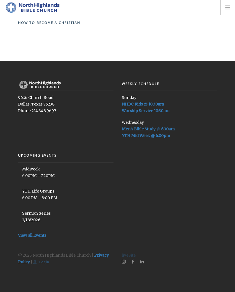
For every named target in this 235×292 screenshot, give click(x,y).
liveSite (129, 255)
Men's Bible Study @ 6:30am (148, 129)
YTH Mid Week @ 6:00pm (146, 135)
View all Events (32, 235)
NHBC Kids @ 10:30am (143, 104)
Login (41, 262)
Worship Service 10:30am (145, 110)
